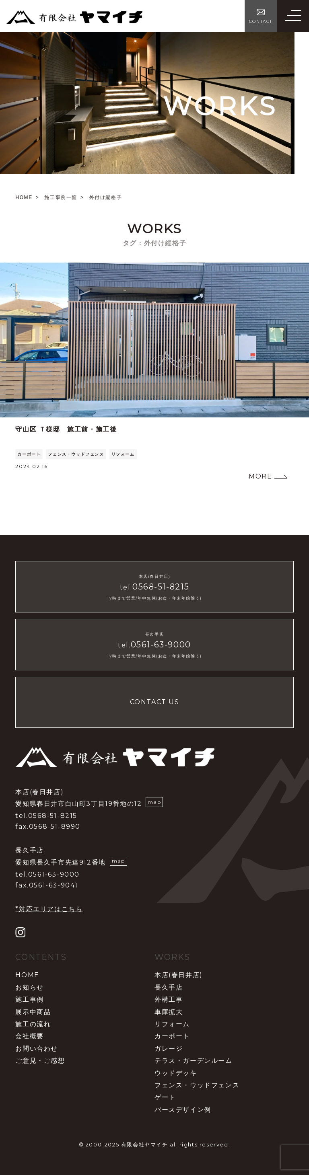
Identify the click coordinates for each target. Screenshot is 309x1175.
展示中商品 (33, 1012)
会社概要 (29, 1036)
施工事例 (29, 999)
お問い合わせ (36, 1048)
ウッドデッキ (175, 1073)
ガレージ (168, 1048)
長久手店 (168, 987)
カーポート (29, 454)
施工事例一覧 (60, 197)
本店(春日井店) (178, 975)
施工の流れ (33, 1024)
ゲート (165, 1097)
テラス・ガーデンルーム (193, 1060)
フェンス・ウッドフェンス (76, 454)
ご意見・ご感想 (40, 1060)
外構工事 (168, 999)
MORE (260, 476)
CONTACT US (154, 702)
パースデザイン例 (182, 1109)
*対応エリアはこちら (48, 909)
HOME (23, 197)
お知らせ (29, 987)
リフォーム (123, 454)
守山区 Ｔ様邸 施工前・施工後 (66, 429)
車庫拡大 (168, 1012)
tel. (154, 587)
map (154, 802)
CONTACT (260, 21)
